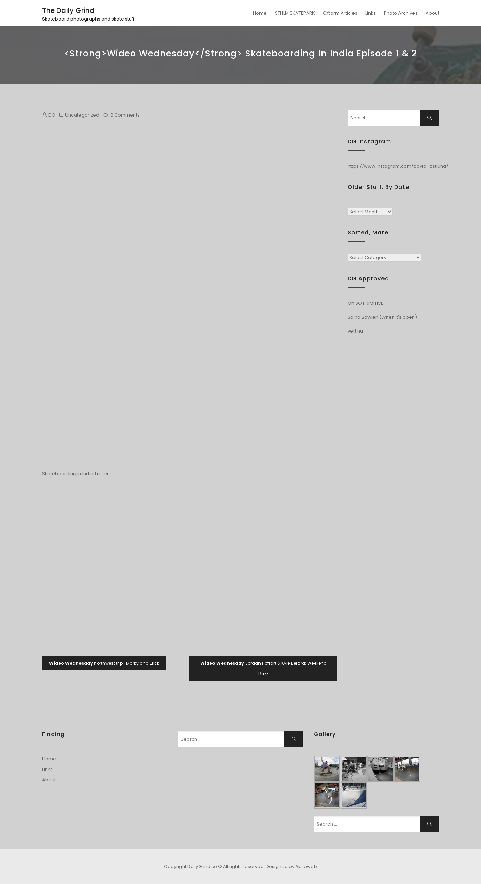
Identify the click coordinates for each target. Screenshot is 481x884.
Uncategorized (82, 115)
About (432, 13)
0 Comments (125, 115)
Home (260, 13)
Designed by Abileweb (291, 866)
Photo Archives (401, 13)
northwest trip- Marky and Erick (104, 663)
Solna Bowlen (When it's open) (382, 317)
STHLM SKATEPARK (295, 13)
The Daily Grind (68, 10)
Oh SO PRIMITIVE (365, 303)
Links (370, 13)
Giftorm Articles (340, 13)
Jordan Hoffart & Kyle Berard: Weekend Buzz (263, 668)
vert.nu (355, 331)
